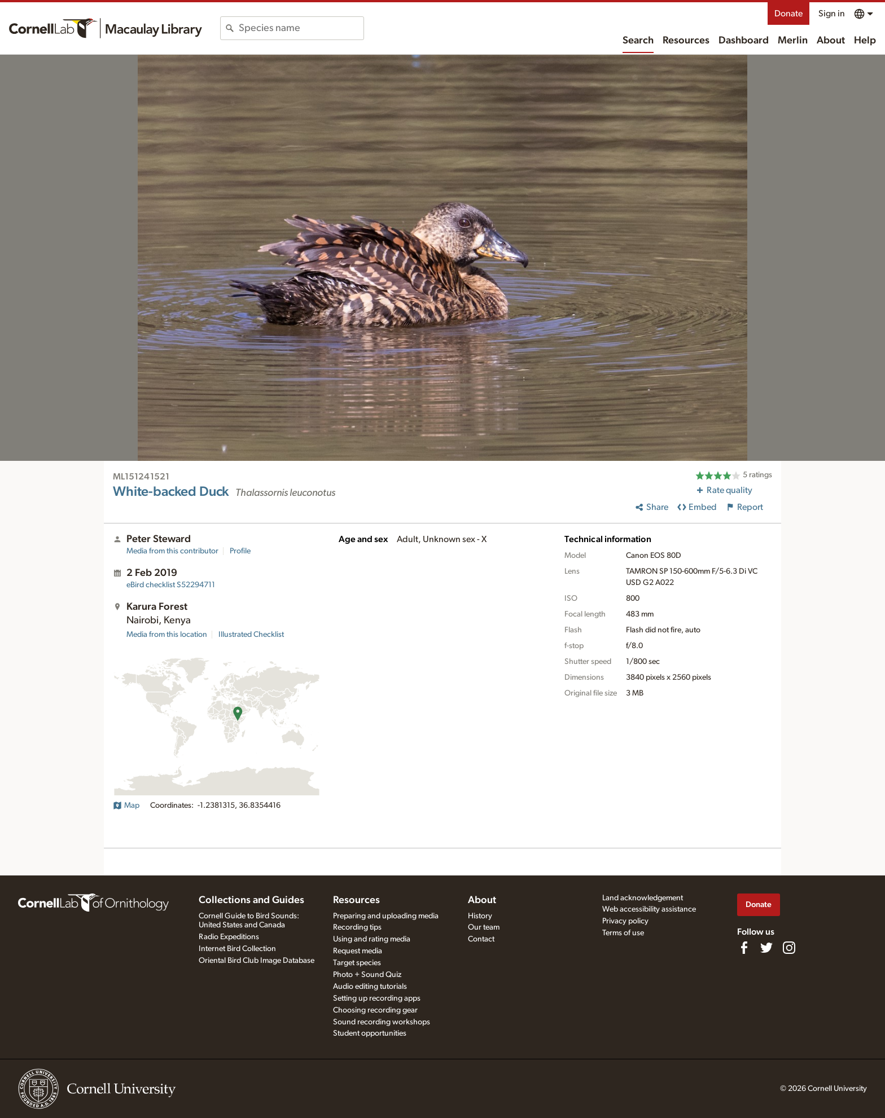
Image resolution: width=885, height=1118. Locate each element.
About (831, 41)
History (480, 916)
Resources (686, 41)
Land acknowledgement (642, 898)
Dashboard (743, 41)
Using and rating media (371, 939)
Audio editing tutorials (370, 987)
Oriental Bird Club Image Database (256, 961)
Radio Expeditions (229, 937)
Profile (240, 551)
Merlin (793, 41)
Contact (481, 939)
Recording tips (357, 927)
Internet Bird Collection (237, 949)
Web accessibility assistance (649, 909)
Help (865, 41)
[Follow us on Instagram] (789, 947)
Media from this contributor (172, 551)
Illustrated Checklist (251, 635)
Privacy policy (625, 921)
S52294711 (170, 585)
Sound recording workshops (381, 1022)
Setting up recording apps (376, 998)
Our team (484, 927)
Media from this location (166, 635)
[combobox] (301, 28)
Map (126, 805)
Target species (357, 963)
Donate (788, 13)
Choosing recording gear (375, 1010)
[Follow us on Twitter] (766, 947)
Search (638, 41)
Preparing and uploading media (386, 916)
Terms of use (623, 933)
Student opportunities (369, 1033)
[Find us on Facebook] (744, 947)
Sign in (831, 13)
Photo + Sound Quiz (367, 975)
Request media (357, 951)
